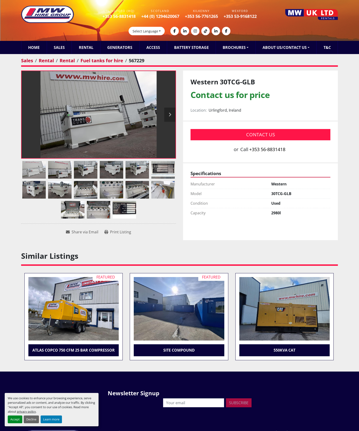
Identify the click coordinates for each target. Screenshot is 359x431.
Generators (119, 47)
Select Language (145, 31)
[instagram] (195, 31)
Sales (59, 47)
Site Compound (179, 350)
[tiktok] (205, 31)
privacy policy (26, 411)
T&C (327, 47)
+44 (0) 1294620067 (160, 16)
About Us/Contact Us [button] (285, 47)
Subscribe (238, 402)
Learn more (51, 419)
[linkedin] (185, 31)
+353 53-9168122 (240, 16)
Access (153, 47)
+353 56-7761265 (201, 16)
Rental (86, 47)
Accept (15, 419)
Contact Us (260, 134)
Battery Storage (191, 47)
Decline (31, 419)
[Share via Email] (82, 231)
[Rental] (46, 60)
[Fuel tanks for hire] (101, 60)
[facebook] (174, 31)
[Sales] (27, 60)
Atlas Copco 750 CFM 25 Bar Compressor (73, 350)
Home (34, 47)
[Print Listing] (117, 231)
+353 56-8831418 (119, 16)
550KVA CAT (284, 350)
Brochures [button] (234, 47)
